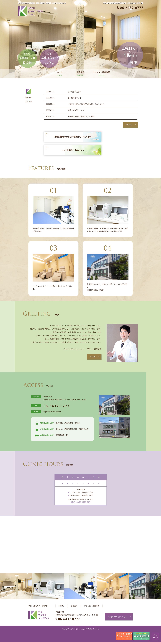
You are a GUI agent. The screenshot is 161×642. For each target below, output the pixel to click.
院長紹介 (74, 606)
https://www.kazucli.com (52, 412)
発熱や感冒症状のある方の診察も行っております (72, 137)
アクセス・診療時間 (91, 606)
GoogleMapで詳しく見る (117, 617)
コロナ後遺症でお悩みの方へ (73, 150)
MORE (129, 125)
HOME (61, 606)
